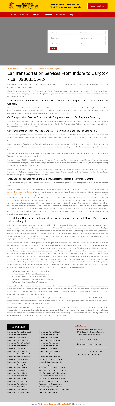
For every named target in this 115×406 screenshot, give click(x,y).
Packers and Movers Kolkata (17, 367)
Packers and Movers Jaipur (16, 362)
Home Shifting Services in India (50, 359)
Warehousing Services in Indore (50, 386)
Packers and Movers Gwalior (49, 356)
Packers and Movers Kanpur (17, 370)
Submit (53, 48)
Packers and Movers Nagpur (17, 378)
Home (13, 14)
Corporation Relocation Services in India (53, 381)
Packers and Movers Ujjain (48, 348)
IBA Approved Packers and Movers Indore (54, 389)
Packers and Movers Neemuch (50, 353)
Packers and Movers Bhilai (16, 337)
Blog (71, 14)
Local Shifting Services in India (50, 365)
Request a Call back (97, 5)
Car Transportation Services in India (52, 367)
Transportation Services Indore (50, 384)
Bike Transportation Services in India (52, 375)
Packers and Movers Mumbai (17, 375)
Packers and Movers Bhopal (17, 334)
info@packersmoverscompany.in (90, 344)
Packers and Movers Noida (49, 334)
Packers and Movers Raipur (17, 384)
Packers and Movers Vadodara (18, 392)
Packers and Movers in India (49, 343)
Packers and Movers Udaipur (17, 389)
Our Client (36, 14)
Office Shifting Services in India (50, 362)
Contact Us (60, 14)
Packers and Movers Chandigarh (18, 343)
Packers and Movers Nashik (17, 381)
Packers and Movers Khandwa (18, 373)
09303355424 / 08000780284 (90, 340)
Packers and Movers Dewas (49, 345)
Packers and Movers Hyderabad (18, 356)
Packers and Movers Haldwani (50, 340)
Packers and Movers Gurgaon (17, 351)
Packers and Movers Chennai (17, 345)
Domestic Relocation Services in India (52, 378)
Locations (48, 14)
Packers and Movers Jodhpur (17, 365)
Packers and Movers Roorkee (49, 337)
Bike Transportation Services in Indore (53, 373)
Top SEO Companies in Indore (49, 392)
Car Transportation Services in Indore (52, 370)
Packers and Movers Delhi (16, 348)
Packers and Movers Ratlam (49, 351)
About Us (24, 14)
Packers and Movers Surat (16, 386)
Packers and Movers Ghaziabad (18, 353)
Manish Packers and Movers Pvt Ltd (90, 329)
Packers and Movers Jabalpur (17, 359)
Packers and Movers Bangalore (18, 340)
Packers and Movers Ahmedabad (19, 332)
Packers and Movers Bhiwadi (49, 332)
